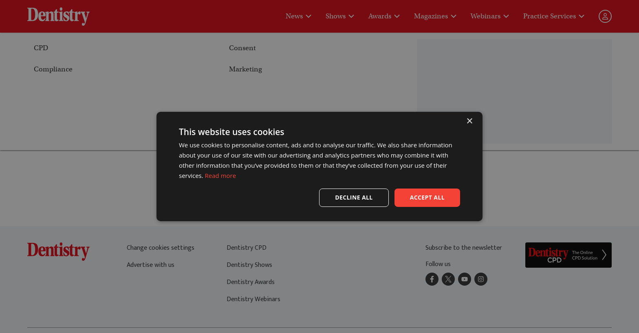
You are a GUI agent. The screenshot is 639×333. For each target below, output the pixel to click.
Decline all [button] (353, 197)
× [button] (469, 121)
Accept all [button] (427, 197)
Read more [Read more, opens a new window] (220, 175)
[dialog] (319, 166)
